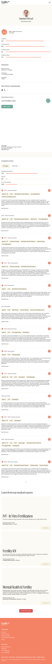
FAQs (3, 639)
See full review (4, 208)
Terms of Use (4, 657)
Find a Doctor (5, 634)
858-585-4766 (5, 149)
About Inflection (6, 647)
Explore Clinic (6, 106)
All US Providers (41, 657)
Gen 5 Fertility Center (26, 21)
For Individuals (5, 652)
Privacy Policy (12, 657)
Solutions (4, 649)
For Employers (5, 650)
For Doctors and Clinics (8, 637)
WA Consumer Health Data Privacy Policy (26, 657)
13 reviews (11, 32)
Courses (3, 632)
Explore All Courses (26, 611)
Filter (6, 166)
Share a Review (5, 636)
